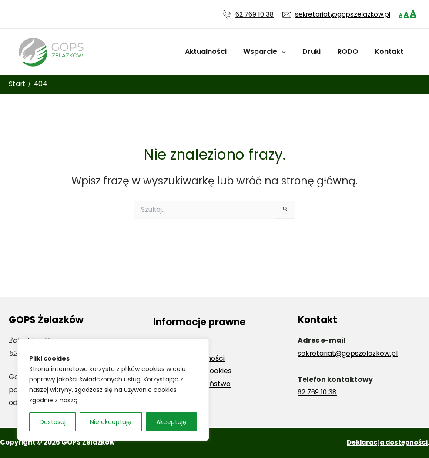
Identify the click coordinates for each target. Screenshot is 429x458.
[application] (290, 51)
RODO (351, 52)
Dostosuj (53, 422)
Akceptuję (171, 422)
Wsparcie (273, 51)
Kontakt (390, 52)
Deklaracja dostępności (386, 442)
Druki (318, 52)
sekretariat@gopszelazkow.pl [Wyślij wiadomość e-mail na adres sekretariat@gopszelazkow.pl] (342, 14)
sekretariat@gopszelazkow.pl (348, 353)
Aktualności (217, 52)
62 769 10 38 (254, 14)
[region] (113, 390)
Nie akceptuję (110, 422)
